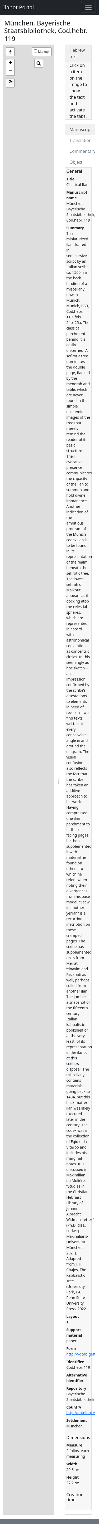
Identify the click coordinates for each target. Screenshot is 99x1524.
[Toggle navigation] (88, 7)
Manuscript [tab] (80, 129)
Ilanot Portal (18, 7)
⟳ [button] (10, 82)
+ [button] (10, 63)
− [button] (10, 71)
